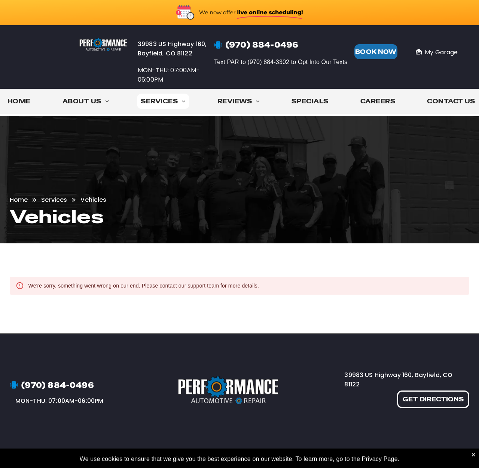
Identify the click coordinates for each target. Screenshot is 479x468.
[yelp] (347, 456)
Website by (438, 455)
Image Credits (402, 455)
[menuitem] (19, 103)
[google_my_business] (361, 456)
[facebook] (333, 456)
